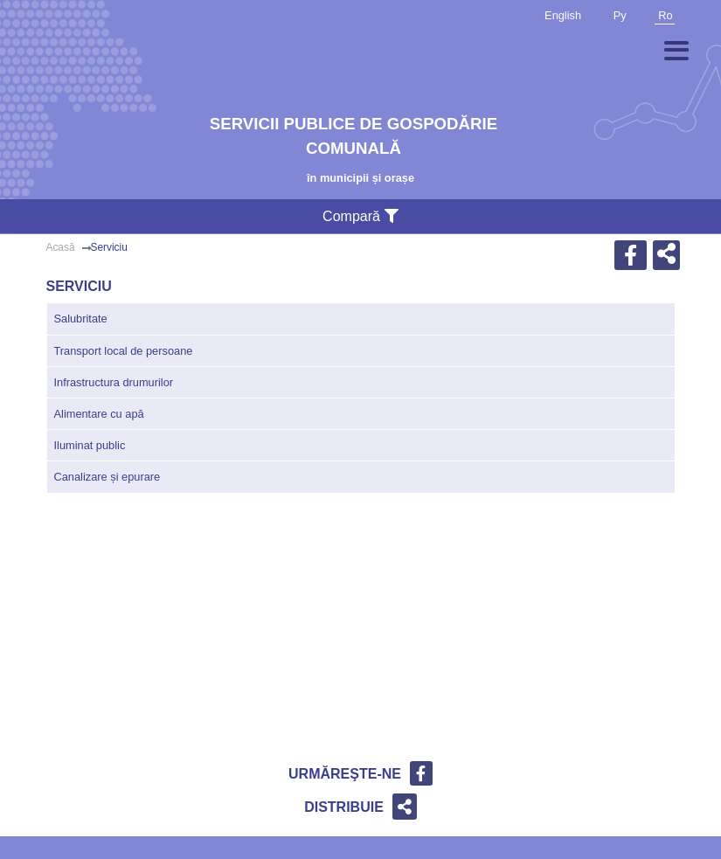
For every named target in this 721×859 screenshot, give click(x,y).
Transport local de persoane (123, 350)
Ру (618, 15)
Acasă (60, 247)
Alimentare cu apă (99, 413)
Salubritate (80, 318)
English (561, 15)
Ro (664, 15)
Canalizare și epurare (107, 476)
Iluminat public (90, 445)
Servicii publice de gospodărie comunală (353, 135)
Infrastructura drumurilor (114, 382)
